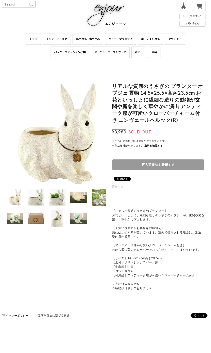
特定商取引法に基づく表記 (52, 315)
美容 (154, 52)
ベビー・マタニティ (120, 39)
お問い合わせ (192, 23)
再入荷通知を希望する (158, 164)
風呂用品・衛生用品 (88, 39)
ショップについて (192, 16)
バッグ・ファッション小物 (70, 52)
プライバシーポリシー (14, 315)
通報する (118, 186)
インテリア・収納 (56, 39)
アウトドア (175, 39)
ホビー (139, 52)
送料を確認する (153, 145)
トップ (33, 39)
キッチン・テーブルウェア (110, 52)
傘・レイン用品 (150, 39)
